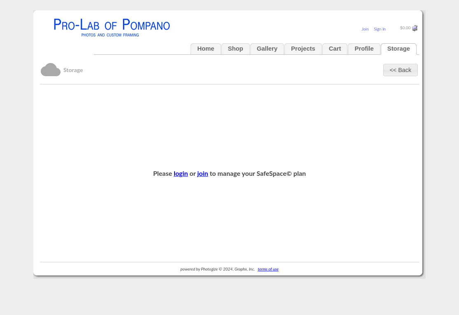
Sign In (380, 28)
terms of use (268, 268)
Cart (335, 48)
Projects (303, 48)
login (181, 173)
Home (205, 48)
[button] (400, 70)
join (202, 173)
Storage (398, 48)
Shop (235, 48)
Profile (363, 48)
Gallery (267, 48)
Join (364, 28)
